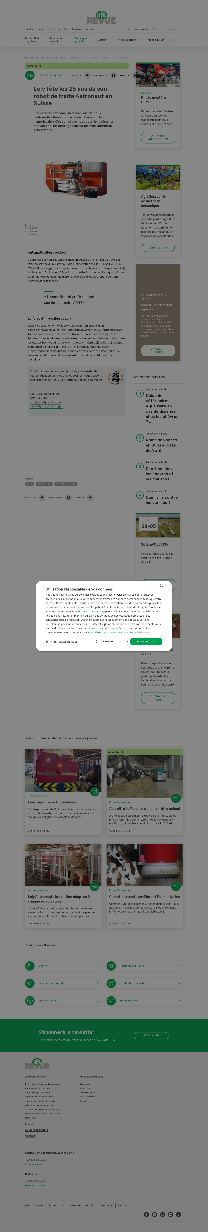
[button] (61, 641)
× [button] (166, 585)
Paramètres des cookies (102, 632)
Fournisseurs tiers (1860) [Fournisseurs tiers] (90, 611)
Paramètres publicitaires (103, 628)
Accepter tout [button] (146, 641)
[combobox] (161, 585)
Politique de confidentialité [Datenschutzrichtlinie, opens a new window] (133, 632)
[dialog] (104, 616)
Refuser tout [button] (112, 641)
